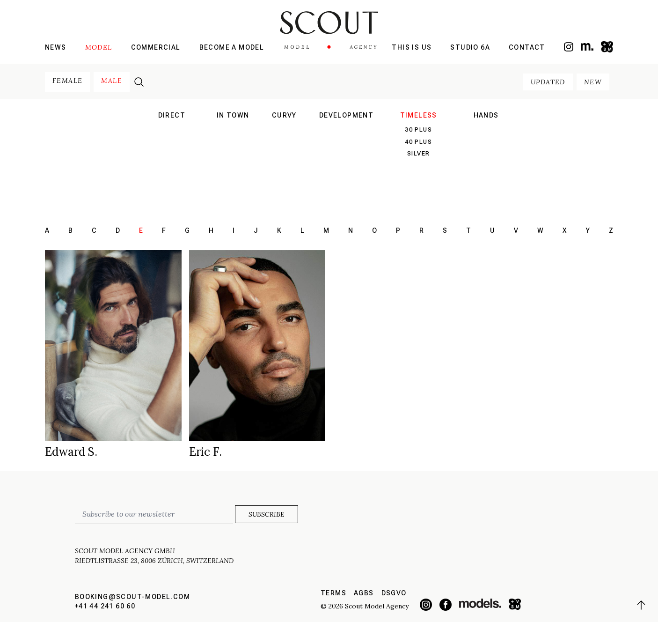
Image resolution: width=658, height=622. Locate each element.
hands (486, 115)
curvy (284, 115)
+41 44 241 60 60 (105, 606)
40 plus (418, 141)
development (346, 115)
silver (418, 153)
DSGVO (394, 593)
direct (171, 115)
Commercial (156, 47)
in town (233, 115)
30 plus (418, 129)
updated (548, 82)
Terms (333, 593)
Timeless (418, 115)
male (111, 80)
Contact (527, 47)
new (593, 82)
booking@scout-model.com (132, 596)
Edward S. (71, 451)
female (67, 80)
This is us (411, 47)
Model (98, 47)
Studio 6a (470, 47)
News (55, 47)
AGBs (364, 593)
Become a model (231, 47)
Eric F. (205, 451)
